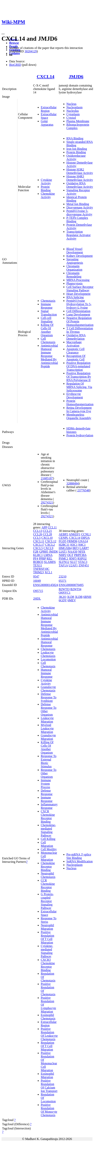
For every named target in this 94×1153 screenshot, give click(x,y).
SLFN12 (64, 562)
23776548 (83, 490)
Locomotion (48, 659)
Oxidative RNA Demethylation (76, 337)
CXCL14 (45, 76)
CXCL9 (48, 548)
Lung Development (78, 314)
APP (44, 527)
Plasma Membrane (77, 121)
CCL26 (37, 534)
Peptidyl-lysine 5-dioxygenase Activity (79, 212)
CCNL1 (86, 534)
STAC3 (82, 562)
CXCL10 (47, 537)
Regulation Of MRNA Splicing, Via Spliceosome (79, 387)
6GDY (63, 600)
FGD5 (62, 541)
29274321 (47, 502)
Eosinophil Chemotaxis (48, 1016)
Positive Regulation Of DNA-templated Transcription (78, 366)
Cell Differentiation (78, 311)
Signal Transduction (49, 312)
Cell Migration (47, 844)
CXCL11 (38, 541)
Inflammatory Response (49, 806)
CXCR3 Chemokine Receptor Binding (48, 965)
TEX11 (37, 565)
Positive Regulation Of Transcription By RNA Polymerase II (78, 377)
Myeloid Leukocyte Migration (47, 728)
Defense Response (46, 792)
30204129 (31, 51)
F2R (35, 551)
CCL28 (47, 534)
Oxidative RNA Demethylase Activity (79, 185)
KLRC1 (38, 555)
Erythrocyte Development (74, 395)
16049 (37, 580)
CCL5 (37, 537)
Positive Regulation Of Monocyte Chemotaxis (49, 1110)
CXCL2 (50, 544)
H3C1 (74, 544)
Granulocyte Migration (48, 737)
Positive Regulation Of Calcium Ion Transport (49, 1086)
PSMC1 (64, 558)
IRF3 (75, 548)
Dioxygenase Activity (79, 207)
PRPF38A (80, 555)
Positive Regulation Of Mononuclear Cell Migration (49, 1061)
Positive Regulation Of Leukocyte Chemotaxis (49, 1034)
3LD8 (70, 596)
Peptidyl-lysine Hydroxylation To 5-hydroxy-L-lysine (79, 304)
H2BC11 (64, 544)
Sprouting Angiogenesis (74, 261)
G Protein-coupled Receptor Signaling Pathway (47, 901)
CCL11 (52, 527)
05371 (62, 580)
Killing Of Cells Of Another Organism (47, 330)
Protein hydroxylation (79, 435)
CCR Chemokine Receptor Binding (48, 885)
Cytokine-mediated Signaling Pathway (47, 951)
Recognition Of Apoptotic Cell (75, 357)
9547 (36, 576)
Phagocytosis (74, 283)
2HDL (37, 598)
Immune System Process (46, 784)
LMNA (48, 555)
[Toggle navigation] (3, 34)
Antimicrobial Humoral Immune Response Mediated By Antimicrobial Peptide (49, 356)
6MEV (72, 600)
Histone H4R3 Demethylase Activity (79, 178)
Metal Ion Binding (77, 204)
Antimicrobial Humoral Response (49, 642)
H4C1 (82, 544)
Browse (14, 43)
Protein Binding (46, 188)
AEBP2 (63, 534)
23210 (62, 576)
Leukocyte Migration (47, 719)
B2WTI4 (75, 589)
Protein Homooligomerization (79, 402)
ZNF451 (83, 565)
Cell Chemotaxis (48, 340)
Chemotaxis (48, 300)
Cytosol (71, 117)
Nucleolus (72, 110)
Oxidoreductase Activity (76, 157)
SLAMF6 (50, 562)
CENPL (63, 537)
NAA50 (72, 551)
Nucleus (71, 103)
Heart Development (78, 293)
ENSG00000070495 (71, 585)
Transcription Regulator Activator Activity (78, 235)
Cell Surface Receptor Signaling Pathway (79, 288)
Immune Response (46, 305)
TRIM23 (38, 572)
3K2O (62, 596)
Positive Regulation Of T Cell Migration (47, 937)
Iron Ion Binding (76, 148)
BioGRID (15, 64)
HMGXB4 (65, 548)
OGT (70, 555)
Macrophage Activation (74, 343)
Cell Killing (48, 839)
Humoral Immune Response (46, 673)
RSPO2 (82, 558)
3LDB (79, 596)
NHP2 (62, 555)
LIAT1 (63, 551)
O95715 (38, 591)
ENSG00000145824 (45, 585)
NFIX (81, 551)
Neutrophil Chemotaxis (48, 875)
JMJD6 (76, 76)
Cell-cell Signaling (46, 319)
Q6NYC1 (64, 592)
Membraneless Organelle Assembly (78, 416)
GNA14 (83, 541)
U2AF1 (73, 565)
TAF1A (63, 565)
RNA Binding (74, 138)
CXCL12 (50, 541)
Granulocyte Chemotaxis (48, 688)
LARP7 (84, 548)
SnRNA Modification (79, 861)
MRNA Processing (77, 280)
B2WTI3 (64, 589)
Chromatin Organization (74, 268)
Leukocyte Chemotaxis (48, 654)
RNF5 (73, 558)
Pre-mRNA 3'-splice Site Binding (78, 856)
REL (49, 558)
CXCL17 (38, 544)
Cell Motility (49, 849)
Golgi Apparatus (47, 123)
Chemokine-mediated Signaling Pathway (48, 830)
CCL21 (47, 530)
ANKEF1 (74, 534)
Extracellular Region (49, 109)
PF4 (35, 558)
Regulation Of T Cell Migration (47, 1046)
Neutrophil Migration (47, 927)
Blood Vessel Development (74, 250)
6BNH (87, 596)
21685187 (47, 478)
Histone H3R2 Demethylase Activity (79, 171)
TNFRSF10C (41, 568)
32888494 (72, 483)
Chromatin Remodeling (73, 274)
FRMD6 (72, 541)
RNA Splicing (75, 297)
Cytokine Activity (46, 181)
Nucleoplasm (74, 107)
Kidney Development (79, 255)
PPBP (42, 558)
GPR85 (43, 551)
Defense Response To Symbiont (48, 697)
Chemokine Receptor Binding (48, 866)
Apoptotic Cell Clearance (75, 350)
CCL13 (37, 530)
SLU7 (73, 562)
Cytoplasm (73, 114)
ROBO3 (38, 562)
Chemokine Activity (48, 195)
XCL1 (48, 572)
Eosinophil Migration (47, 1075)
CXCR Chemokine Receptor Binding (48, 816)
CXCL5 (38, 548)
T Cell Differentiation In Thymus (79, 330)
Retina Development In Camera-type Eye (79, 409)
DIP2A (85, 537)
